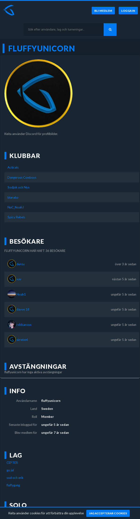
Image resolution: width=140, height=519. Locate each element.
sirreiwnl (22, 340)
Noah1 (21, 294)
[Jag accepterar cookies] (108, 513)
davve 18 (22, 309)
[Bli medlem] (103, 10)
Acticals (13, 167)
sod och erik (15, 478)
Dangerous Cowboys (22, 177)
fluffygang (13, 485)
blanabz (13, 197)
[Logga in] (128, 10)
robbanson (23, 325)
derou (20, 264)
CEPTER (12, 463)
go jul (10, 470)
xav (18, 279)
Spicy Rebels (16, 217)
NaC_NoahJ (16, 207)
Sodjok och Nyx (19, 187)
